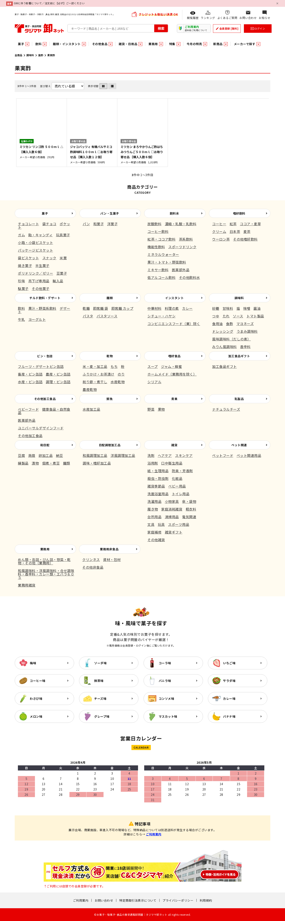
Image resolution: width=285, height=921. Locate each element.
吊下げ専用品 (38, 280)
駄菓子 (23, 288)
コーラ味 (165, 663)
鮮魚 (110, 399)
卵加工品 (46, 455)
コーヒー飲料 (157, 231)
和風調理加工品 (95, 455)
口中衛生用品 (171, 463)
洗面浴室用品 (157, 493)
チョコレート (28, 223)
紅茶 (233, 223)
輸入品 (58, 280)
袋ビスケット (28, 257)
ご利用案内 (153, 834)
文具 (150, 524)
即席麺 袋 (100, 308)
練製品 (23, 463)
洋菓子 (112, 223)
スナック (49, 257)
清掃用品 (172, 516)
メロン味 (36, 716)
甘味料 (228, 308)
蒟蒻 (31, 455)
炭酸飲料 (154, 223)
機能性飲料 (156, 246)
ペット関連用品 (249, 455)
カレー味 (229, 698)
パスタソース (106, 315)
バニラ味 (165, 681)
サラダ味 (229, 681)
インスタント (174, 298)
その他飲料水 (189, 277)
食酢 (40, 55)
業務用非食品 (109, 549)
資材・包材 (112, 559)
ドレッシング (222, 331)
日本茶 (235, 231)
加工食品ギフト (239, 356)
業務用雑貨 (27, 585)
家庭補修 (154, 532)
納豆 (59, 455)
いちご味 (229, 663)
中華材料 (154, 308)
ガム (21, 234)
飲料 (21, 308)
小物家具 (172, 501)
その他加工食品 (45, 399)
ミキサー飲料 (157, 269)
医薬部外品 (181, 269)
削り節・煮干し (95, 381)
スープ (152, 366)
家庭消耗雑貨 (171, 509)
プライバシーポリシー (178, 900)
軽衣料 (191, 509)
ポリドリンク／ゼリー (35, 273)
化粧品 (177, 478)
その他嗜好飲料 (245, 239)
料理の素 (172, 308)
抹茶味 (99, 681)
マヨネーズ (245, 323)
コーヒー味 (37, 681)
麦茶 (246, 231)
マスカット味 (168, 716)
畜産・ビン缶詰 (30, 374)
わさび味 (36, 698)
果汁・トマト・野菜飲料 (166, 262)
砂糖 (215, 308)
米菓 (63, 257)
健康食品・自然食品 (44, 411)
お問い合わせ (104, 900)
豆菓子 (61, 273)
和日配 (45, 445)
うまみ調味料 (247, 331)
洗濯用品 (154, 501)
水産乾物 (118, 381)
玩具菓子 (63, 234)
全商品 (18, 55)
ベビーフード (28, 409)
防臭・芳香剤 (182, 470)
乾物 (110, 356)
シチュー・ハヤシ (161, 315)
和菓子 (98, 223)
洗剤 (150, 455)
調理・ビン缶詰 (58, 381)
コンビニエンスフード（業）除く (173, 323)
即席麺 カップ (122, 308)
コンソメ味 (166, 698)
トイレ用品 (181, 493)
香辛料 (245, 346)
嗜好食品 (174, 356)
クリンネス (91, 559)
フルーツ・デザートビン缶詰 (41, 366)
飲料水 (174, 213)
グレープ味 (101, 716)
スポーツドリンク (182, 246)
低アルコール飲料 (161, 277)
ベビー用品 (177, 486)
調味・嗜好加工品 (97, 463)
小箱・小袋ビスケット (35, 242)
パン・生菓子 (109, 213)
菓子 (45, 213)
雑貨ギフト (174, 532)
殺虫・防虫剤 (157, 478)
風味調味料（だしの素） (231, 338)
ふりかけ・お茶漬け (98, 374)
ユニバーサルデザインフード (41, 427)
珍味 (21, 280)
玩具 (161, 524)
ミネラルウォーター (163, 254)
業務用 (45, 549)
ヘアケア (165, 455)
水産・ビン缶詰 (30, 381)
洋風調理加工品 (123, 455)
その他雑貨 (156, 539)
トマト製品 (255, 315)
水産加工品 (91, 409)
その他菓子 (40, 288)
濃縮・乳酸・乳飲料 (181, 223)
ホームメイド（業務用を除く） (172, 374)
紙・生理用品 (157, 470)
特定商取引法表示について (137, 900)
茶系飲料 (186, 239)
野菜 (150, 409)
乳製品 (239, 399)
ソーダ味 (100, 663)
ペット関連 (239, 445)
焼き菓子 (25, 265)
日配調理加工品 (110, 445)
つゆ (215, 315)
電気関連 (189, 516)
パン (86, 223)
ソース (238, 315)
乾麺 (86, 308)
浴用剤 (152, 463)
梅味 (33, 663)
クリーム (219, 231)
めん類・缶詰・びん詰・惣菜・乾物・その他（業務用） (44, 561)
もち (114, 366)
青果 (174, 399)
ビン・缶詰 (45, 356)
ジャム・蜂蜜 (171, 366)
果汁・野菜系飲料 (42, 308)
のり (121, 374)
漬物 (35, 463)
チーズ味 (100, 698)
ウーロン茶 (221, 239)
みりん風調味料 (224, 346)
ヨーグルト (37, 319)
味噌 (246, 308)
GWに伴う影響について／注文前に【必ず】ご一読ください (49, 3)
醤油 (257, 308)
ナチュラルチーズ (226, 409)
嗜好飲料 (239, 213)
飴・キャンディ (40, 234)
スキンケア (184, 455)
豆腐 (21, 455)
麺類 (110, 298)
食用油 (217, 323)
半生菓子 (42, 265)
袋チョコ (49, 223)
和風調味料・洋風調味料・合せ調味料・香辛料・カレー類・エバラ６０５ (46, 574)
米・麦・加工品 (95, 366)
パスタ (88, 315)
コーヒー (219, 223)
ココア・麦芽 (250, 223)
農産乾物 (90, 389)
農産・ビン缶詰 (58, 374)
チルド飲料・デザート (44, 298)
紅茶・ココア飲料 (161, 239)
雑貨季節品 (156, 486)
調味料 (30, 55)
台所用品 (154, 516)
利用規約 (206, 900)
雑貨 (174, 445)
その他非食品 (92, 567)
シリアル (154, 381)
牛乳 (21, 319)
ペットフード (222, 455)
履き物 (152, 509)
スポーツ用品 (178, 524)
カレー (187, 308)
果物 (161, 409)
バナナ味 (229, 716)
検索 (161, 28)
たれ (226, 315)
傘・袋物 (189, 501)
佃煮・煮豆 (51, 463)
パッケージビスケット (35, 250)
